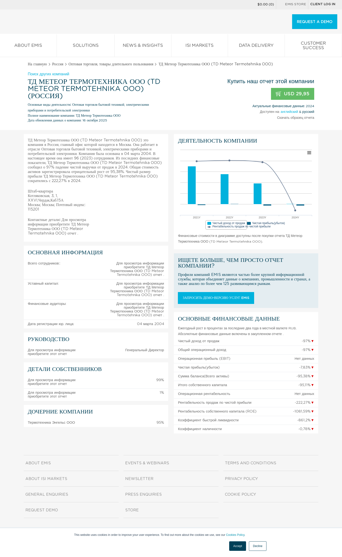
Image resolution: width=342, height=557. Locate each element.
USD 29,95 (292, 93)
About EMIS (28, 46)
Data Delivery (256, 46)
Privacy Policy (241, 479)
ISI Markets (199, 46)
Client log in (322, 4)
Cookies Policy (235, 535)
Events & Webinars (147, 463)
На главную (37, 64)
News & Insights (142, 46)
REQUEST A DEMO (314, 22)
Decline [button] (257, 546)
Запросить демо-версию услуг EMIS (216, 298)
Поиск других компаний (48, 74)
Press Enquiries (143, 494)
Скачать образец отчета (295, 118)
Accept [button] (237, 546)
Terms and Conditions (250, 463)
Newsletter (139, 479)
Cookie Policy (240, 494)
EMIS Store (292, 4)
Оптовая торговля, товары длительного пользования (111, 64)
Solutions (86, 46)
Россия (57, 64)
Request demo (41, 510)
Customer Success (313, 46)
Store (132, 510)
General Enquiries (46, 494)
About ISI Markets (46, 479)
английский (289, 112)
